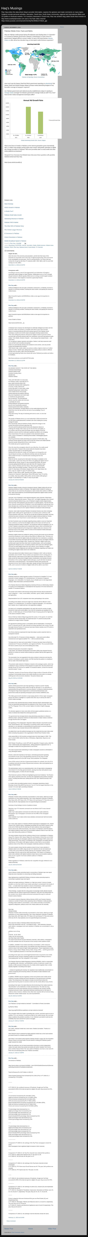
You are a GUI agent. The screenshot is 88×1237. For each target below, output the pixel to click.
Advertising (12, 245)
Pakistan (6, 247)
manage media (8, 92)
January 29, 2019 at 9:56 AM (16, 479)
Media (35, 245)
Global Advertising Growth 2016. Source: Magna (33, 140)
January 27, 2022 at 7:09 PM (16, 1021)
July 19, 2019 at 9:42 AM (15, 864)
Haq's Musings (11, 8)
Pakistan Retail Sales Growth (13, 215)
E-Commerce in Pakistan (11, 233)
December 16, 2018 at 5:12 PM (16, 360)
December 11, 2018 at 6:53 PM (16, 265)
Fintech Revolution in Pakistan (13, 237)
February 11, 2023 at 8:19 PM (16, 1217)
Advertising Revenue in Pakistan (14, 218)
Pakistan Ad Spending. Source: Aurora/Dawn (33, 77)
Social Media (31, 247)
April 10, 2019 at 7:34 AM (15, 569)
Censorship (18, 245)
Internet (24, 245)
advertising (48, 83)
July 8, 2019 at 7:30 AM (14, 789)
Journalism (30, 245)
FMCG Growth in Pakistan (12, 207)
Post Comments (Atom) (18, 1232)
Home (30, 1229)
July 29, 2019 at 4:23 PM (15, 996)
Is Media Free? (8, 211)
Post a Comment (11, 1221)
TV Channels (39, 247)
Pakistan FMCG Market (11, 222)
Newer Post (8, 1229)
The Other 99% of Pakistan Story (14, 226)
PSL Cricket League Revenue (13, 230)
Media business (41, 245)
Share (61, 27)
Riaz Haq (16, 247)
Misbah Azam (49, 245)
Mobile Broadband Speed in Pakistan (15, 241)
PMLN (11, 247)
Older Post (52, 1229)
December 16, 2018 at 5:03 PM (16, 300)
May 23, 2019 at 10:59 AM (15, 678)
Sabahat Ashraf (23, 247)
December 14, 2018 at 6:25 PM (16, 280)
